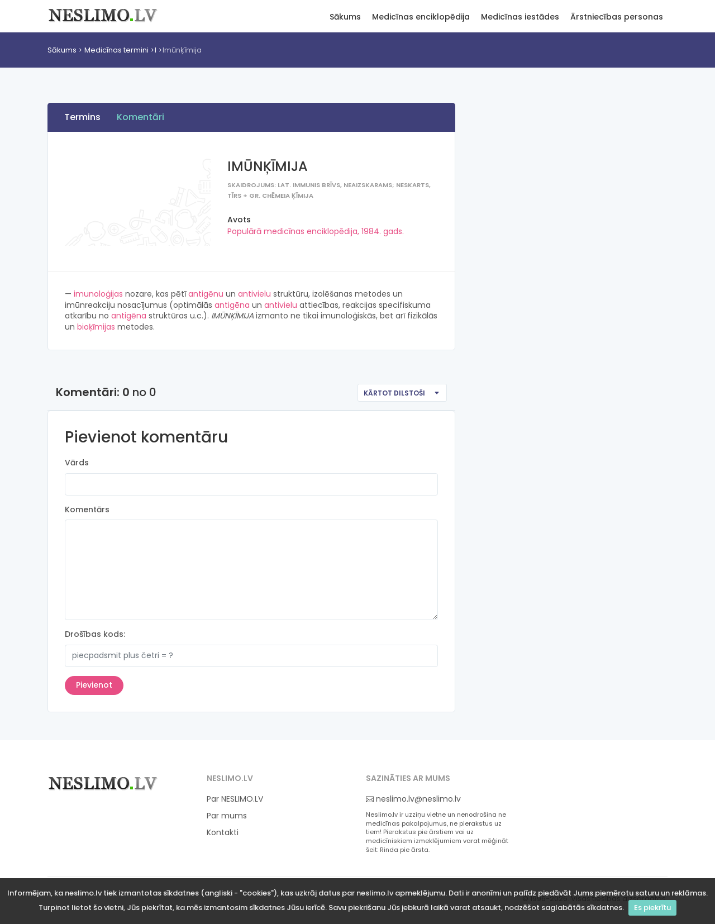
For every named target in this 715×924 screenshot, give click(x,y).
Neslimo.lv (103, 14)
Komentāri (140, 117)
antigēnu (205, 293)
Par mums (227, 816)
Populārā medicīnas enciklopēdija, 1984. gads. (315, 231)
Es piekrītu (652, 907)
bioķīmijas (96, 326)
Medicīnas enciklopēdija (421, 17)
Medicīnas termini (116, 50)
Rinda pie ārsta (404, 850)
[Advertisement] (556, 268)
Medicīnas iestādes (520, 17)
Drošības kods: (95, 634)
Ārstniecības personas (616, 17)
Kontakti (223, 832)
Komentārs (87, 509)
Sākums (345, 17)
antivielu (254, 293)
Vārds (77, 463)
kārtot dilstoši (394, 393)
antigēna (232, 305)
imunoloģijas (98, 293)
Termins (82, 117)
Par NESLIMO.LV (235, 799)
